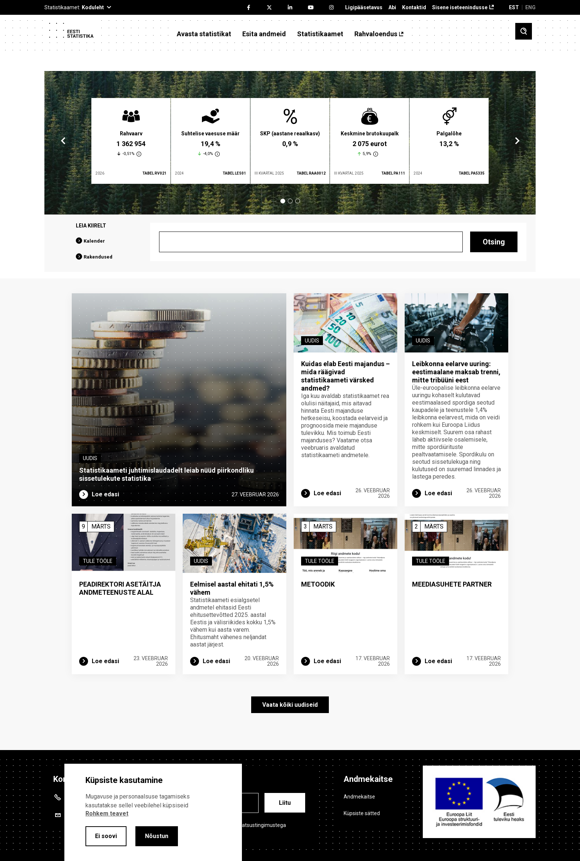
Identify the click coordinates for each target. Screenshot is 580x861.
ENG (530, 7)
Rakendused (98, 257)
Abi (392, 7)
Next (516, 141)
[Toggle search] (524, 31)
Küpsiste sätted (362, 813)
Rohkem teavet (106, 813)
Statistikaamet (320, 34)
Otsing (494, 241)
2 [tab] (290, 201)
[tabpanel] (131, 141)
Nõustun (156, 836)
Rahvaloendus (375, 34)
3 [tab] (297, 201)
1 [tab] (282, 201)
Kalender (94, 241)
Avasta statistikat (204, 34)
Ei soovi (106, 836)
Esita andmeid (264, 34)
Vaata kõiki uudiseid (290, 704)
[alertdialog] (153, 812)
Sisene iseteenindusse (460, 7)
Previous (63, 141)
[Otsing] (311, 242)
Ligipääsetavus (363, 7)
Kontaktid (414, 7)
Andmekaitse (359, 797)
